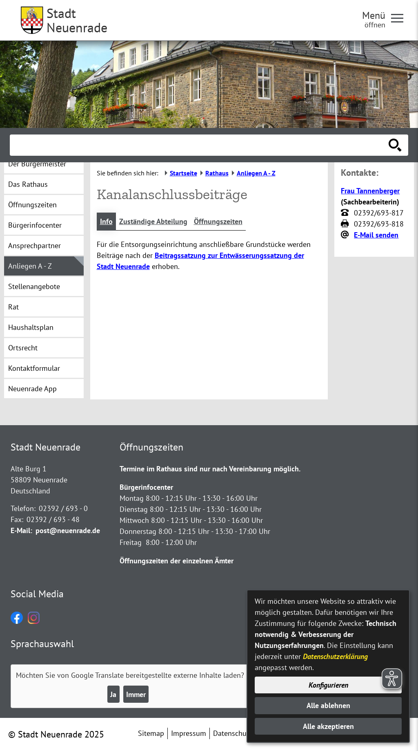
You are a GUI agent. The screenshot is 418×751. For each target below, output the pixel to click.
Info (106, 221)
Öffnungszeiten (218, 221)
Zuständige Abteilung (153, 221)
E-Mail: (21, 530)
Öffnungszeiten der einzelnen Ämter (176, 560)
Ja (113, 694)
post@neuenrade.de (68, 530)
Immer (136, 694)
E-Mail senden (376, 235)
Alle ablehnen (328, 705)
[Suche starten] (395, 145)
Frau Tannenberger (370, 190)
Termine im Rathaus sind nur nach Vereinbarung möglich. (210, 468)
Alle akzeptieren (328, 726)
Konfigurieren (328, 685)
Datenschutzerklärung (335, 656)
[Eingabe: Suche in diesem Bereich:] (200, 145)
